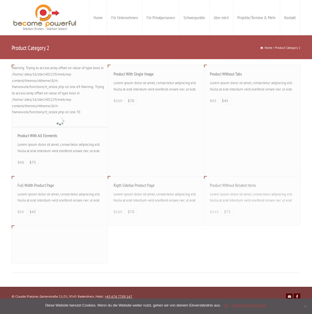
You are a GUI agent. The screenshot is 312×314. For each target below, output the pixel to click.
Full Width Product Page (35, 185)
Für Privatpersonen (161, 17)
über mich (221, 17)
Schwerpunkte (194, 17)
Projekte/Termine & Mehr (256, 17)
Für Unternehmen (124, 17)
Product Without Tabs (226, 74)
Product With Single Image (134, 74)
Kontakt (290, 17)
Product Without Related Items (233, 185)
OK (226, 305)
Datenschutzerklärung (249, 305)
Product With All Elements (37, 135)
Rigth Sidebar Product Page (134, 185)
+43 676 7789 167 (118, 296)
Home (98, 17)
